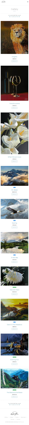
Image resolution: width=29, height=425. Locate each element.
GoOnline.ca (21, 421)
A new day (14, 257)
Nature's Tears (14, 290)
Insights (14, 57)
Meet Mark (23, 417)
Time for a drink (14, 103)
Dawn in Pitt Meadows (14, 324)
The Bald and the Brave (14, 392)
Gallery (6, 417)
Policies (12, 419)
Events (17, 417)
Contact (18, 419)
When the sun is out (14, 157)
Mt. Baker (14, 190)
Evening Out (14, 359)
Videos (11, 417)
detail (14, 161)
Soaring (14, 223)
